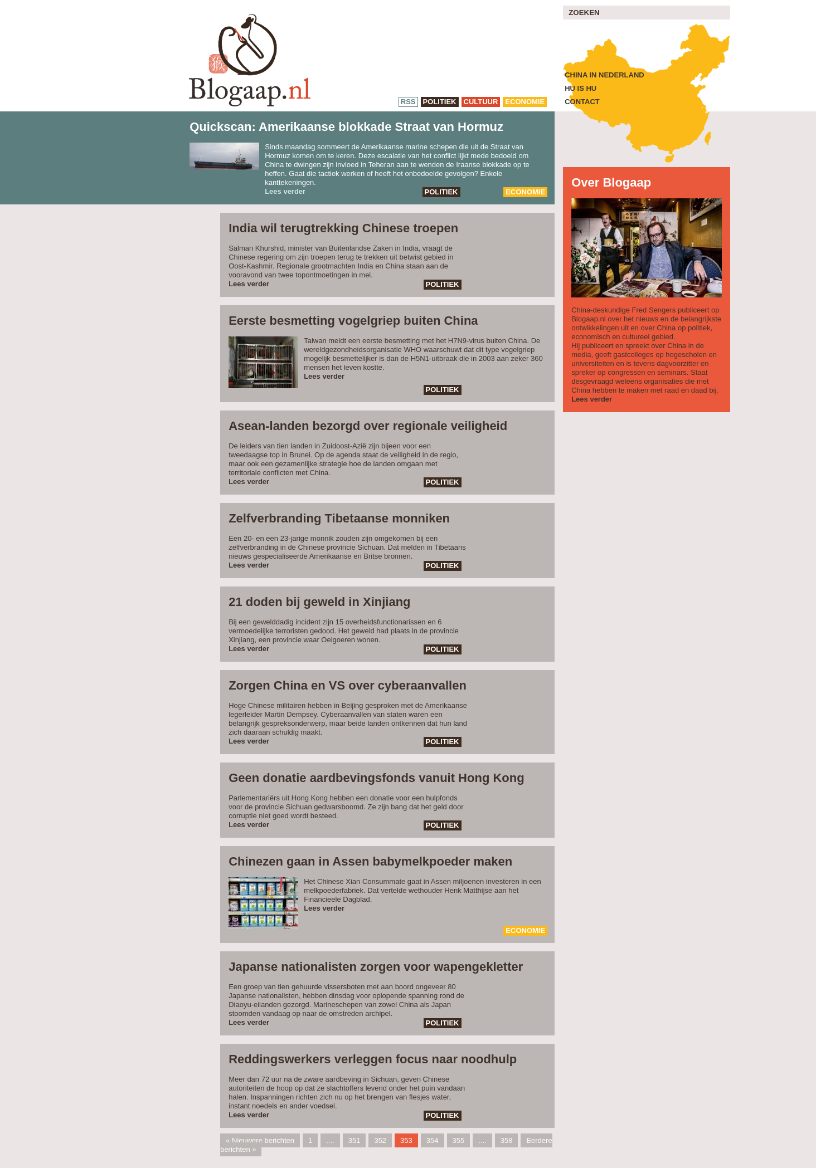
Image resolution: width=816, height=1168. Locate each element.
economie (525, 101)
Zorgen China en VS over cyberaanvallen (348, 685)
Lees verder (285, 191)
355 (459, 1140)
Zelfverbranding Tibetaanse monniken (339, 518)
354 (432, 1140)
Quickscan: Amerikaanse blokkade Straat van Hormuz (346, 127)
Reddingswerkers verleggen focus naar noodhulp (373, 1059)
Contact (582, 101)
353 (406, 1140)
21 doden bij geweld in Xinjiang (319, 602)
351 (354, 1140)
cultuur (481, 101)
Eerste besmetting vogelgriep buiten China (353, 321)
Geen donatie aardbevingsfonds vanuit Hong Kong (376, 778)
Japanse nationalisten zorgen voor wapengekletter (376, 967)
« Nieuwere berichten (260, 1140)
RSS (408, 101)
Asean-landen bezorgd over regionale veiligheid (368, 426)
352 (380, 1140)
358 (507, 1140)
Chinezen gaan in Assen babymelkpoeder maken (370, 861)
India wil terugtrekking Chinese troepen (343, 228)
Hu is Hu (580, 88)
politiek (439, 101)
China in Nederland (604, 75)
